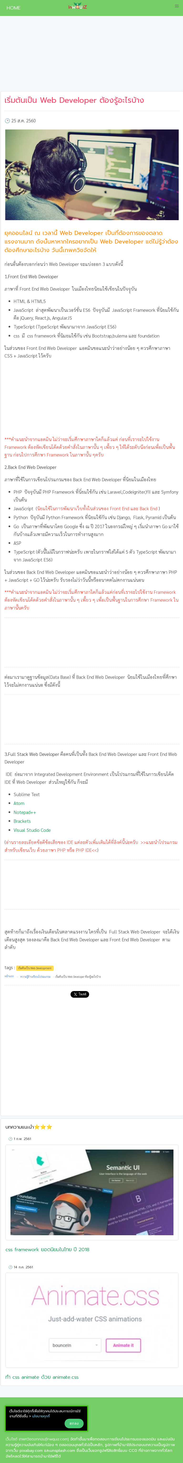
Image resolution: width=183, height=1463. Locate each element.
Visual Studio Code (32, 830)
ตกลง (74, 1423)
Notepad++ (25, 812)
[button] (177, 6)
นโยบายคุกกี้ (41, 1416)
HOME (11, 8)
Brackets (22, 821)
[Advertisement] (91, 55)
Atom (19, 803)
